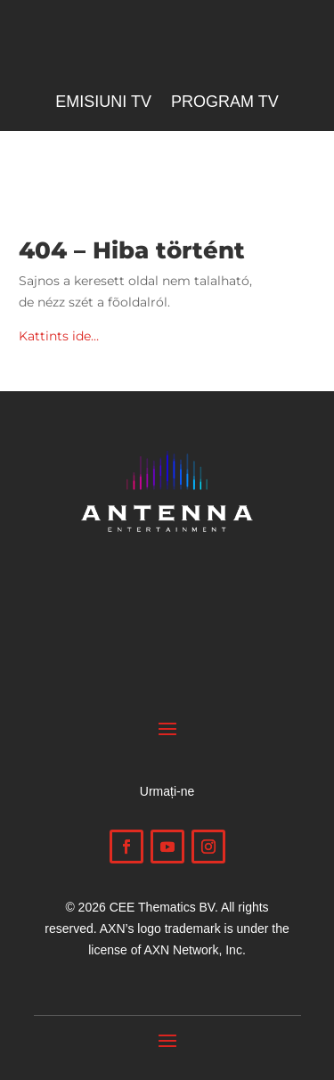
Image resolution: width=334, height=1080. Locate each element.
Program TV (225, 102)
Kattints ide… (59, 336)
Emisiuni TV (103, 102)
